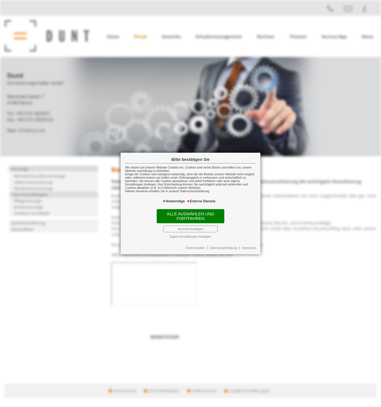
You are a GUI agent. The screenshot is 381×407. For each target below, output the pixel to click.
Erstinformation (195, 248)
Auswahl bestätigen (190, 229)
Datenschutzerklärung (223, 248)
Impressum (249, 248)
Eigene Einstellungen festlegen (190, 236)
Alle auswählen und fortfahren (190, 216)
